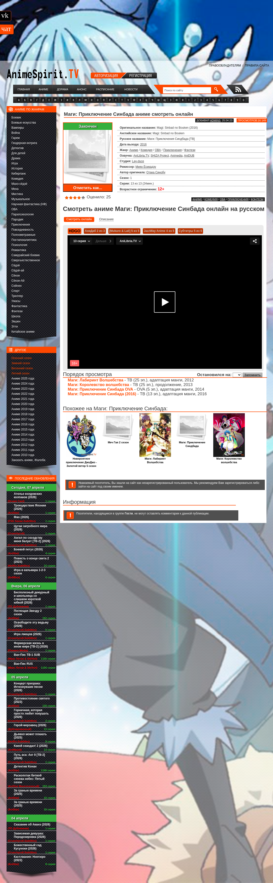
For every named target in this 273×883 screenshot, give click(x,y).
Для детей (18, 153)
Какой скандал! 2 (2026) (31, 746)
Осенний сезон (21, 358)
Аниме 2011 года (22, 450)
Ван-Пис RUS (23, 663)
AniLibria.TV (141, 155)
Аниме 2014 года (22, 434)
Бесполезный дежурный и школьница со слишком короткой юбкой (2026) (31, 597)
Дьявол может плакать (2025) (30, 735)
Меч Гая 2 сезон (118, 441)
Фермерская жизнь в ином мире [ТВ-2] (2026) (31, 644)
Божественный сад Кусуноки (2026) (28, 846)
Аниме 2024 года (22, 383)
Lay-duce (138, 161)
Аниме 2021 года (22, 399)
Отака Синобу (155, 172)
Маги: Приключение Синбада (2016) (102, 394)
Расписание (105, 89)
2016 (143, 144)
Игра (14, 163)
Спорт (15, 291)
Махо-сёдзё (19, 183)
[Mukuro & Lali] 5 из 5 (124, 231)
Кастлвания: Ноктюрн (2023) (29, 858)
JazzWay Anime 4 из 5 (159, 231)
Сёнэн (15, 275)
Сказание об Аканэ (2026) (32, 824)
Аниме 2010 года (22, 455)
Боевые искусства (23, 122)
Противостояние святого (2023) (32, 700)
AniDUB (189, 155)
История (17, 168)
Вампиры (17, 127)
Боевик (16, 117)
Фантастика (19, 306)
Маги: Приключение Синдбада (192, 442)
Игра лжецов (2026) (28, 634)
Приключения (20, 224)
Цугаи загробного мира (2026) (30, 527)
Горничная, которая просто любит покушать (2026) (31, 713)
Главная (23, 89)
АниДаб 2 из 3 (95, 231)
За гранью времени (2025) (28, 792)
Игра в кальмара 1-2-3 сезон (29, 571)
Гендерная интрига (24, 143)
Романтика (18, 250)
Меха (14, 189)
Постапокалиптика (23, 240)
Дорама (62, 89)
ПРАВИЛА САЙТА (257, 65)
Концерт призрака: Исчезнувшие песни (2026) (28, 687)
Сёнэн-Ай (17, 280)
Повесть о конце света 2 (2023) (31, 560)
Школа (15, 316)
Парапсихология (22, 214)
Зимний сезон (20, 363)
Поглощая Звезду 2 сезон (28, 612)
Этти (14, 326)
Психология (19, 245)
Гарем (15, 138)
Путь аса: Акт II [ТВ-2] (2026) (29, 756)
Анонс (82, 89)
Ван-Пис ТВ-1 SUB (27, 654)
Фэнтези (17, 311)
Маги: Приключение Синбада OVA (100, 389)
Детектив (17, 148)
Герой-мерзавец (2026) (30, 725)
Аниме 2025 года (22, 378)
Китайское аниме (22, 331)
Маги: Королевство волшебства (98, 385)
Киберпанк (18, 173)
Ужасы (15, 301)
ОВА (14, 209)
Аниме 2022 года (22, 393)
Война (15, 133)
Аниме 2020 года (22, 404)
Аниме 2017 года (22, 419)
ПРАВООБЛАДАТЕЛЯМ (225, 65)
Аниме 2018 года (22, 414)
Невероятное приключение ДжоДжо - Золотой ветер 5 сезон (81, 460)
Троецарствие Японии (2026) (30, 507)
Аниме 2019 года (22, 409)
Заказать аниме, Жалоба (28, 460)
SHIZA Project (160, 155)
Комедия (17, 178)
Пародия (17, 219)
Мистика (17, 194)
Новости (130, 89)
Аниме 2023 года (22, 388)
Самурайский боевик (25, 255)
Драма (15, 158)
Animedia (176, 155)
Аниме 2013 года (22, 439)
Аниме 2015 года (22, 429)
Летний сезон (20, 373)
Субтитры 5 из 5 (190, 231)
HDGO (74, 231)
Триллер (17, 296)
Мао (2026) (21, 517)
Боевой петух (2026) (28, 549)
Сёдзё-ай (17, 270)
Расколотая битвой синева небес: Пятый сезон (29, 779)
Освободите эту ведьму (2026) (31, 624)
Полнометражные (23, 234)
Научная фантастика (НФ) (29, 204)
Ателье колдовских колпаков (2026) (28, 495)
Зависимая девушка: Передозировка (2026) (29, 835)
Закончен (88, 126)
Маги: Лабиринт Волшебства (95, 380)
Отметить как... (87, 188)
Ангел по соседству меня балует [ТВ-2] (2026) (32, 539)
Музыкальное (20, 199)
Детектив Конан (25, 766)
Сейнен (16, 285)
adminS (215, 120)
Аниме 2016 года (22, 424)
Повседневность (22, 229)
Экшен (15, 321)
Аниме (43, 89)
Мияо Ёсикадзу (146, 166)
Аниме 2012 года (22, 444)
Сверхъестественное (25, 260)
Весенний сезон (22, 368)
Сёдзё (15, 265)
